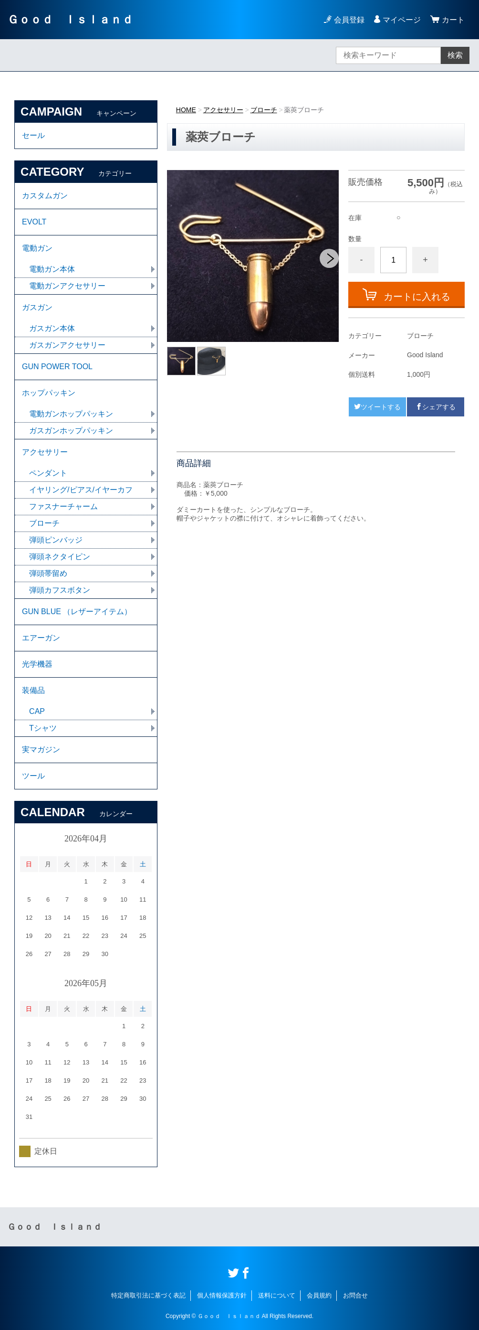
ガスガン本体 (52, 328)
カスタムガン (45, 196)
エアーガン (41, 638)
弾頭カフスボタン (59, 590)
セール (33, 135)
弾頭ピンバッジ (56, 540)
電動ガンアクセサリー (67, 286)
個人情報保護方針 (222, 1295)
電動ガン (37, 248)
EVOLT (34, 222)
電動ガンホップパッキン (71, 414)
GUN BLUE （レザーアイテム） (77, 611)
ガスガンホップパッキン (71, 430)
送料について (276, 1295)
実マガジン (41, 749)
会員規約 (319, 1295)
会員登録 (349, 20)
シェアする (436, 407)
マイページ (402, 20)
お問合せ (355, 1295)
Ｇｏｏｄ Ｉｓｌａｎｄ (70, 19)
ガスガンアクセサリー (67, 345)
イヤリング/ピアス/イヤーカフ (81, 490)
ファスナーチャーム (63, 506)
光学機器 (37, 664)
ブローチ (263, 110)
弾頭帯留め (48, 573)
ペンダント (48, 473)
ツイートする (377, 407)
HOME (186, 110)
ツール (33, 776)
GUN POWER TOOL (57, 366)
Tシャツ (43, 728)
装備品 (33, 690)
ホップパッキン (48, 393)
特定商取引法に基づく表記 (148, 1295)
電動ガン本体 (52, 269)
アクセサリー (223, 110)
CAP (37, 711)
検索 (455, 55)
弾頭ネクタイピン (59, 557)
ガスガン (37, 307)
